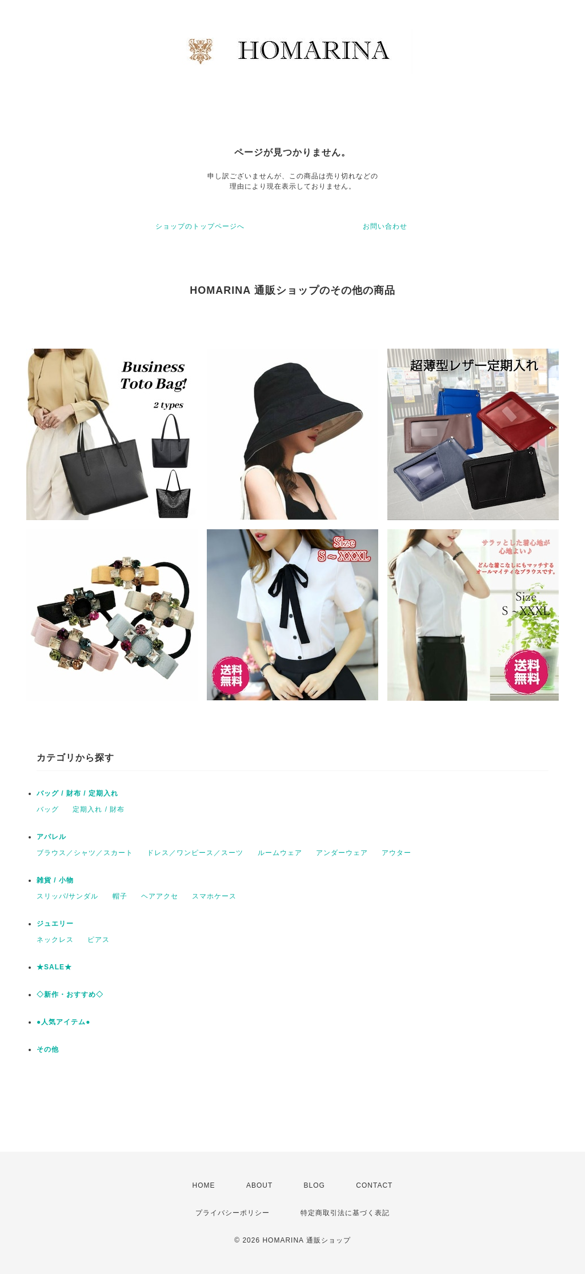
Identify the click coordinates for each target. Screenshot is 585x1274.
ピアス (98, 940)
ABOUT (259, 1185)
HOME (204, 1185)
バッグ (48, 809)
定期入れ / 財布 (99, 809)
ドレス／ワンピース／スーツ (195, 853)
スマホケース (214, 896)
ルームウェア (280, 853)
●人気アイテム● (64, 1022)
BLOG (314, 1185)
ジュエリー (55, 924)
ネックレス (55, 940)
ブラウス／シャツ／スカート (85, 853)
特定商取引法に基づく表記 (345, 1213)
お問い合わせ (385, 226)
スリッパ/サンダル (67, 896)
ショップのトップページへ (200, 226)
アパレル (51, 837)
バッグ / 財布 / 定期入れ (77, 793)
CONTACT (374, 1185)
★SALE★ (54, 967)
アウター (396, 853)
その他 (48, 1049)
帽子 (120, 896)
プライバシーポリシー (232, 1213)
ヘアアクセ (159, 896)
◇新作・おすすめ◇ (70, 995)
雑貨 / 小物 (55, 880)
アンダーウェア (342, 853)
